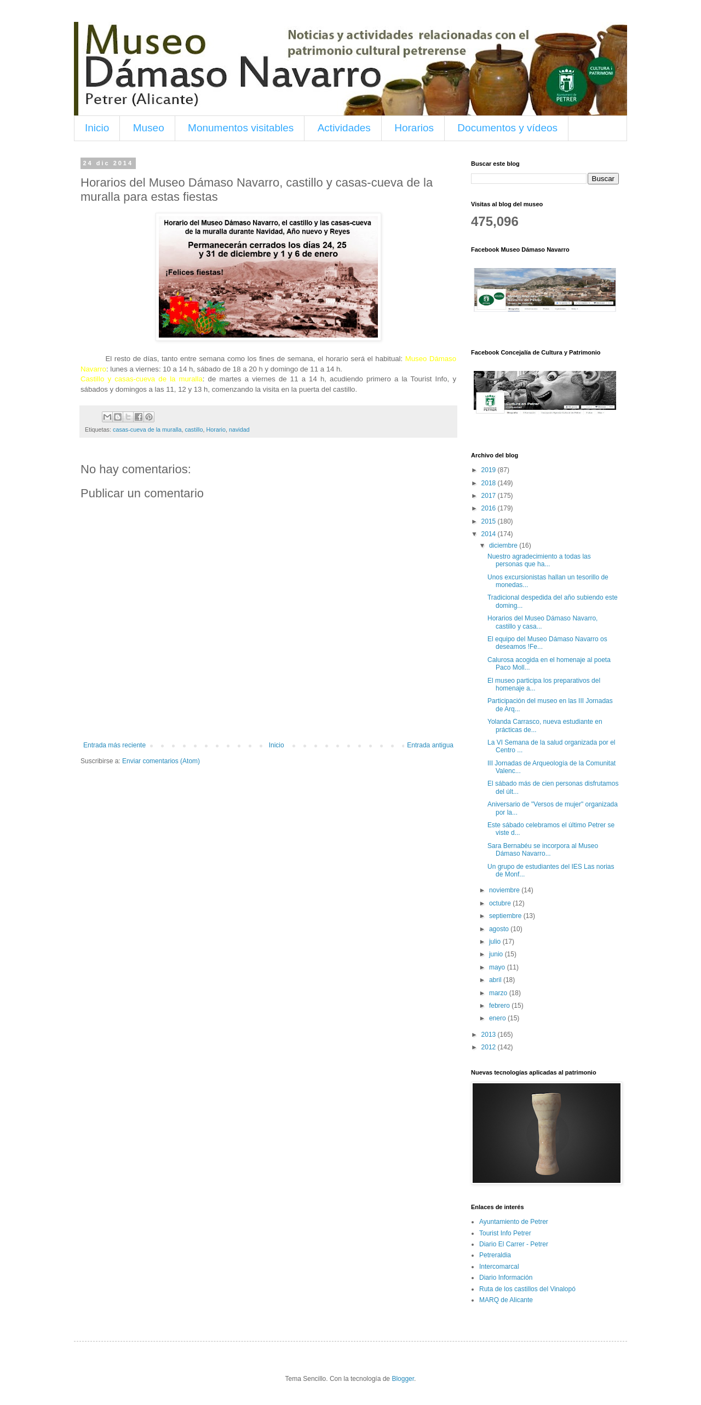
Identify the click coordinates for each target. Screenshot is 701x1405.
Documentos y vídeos (507, 127)
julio (496, 941)
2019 (489, 470)
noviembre (505, 890)
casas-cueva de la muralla (147, 429)
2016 (489, 508)
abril (496, 980)
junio (497, 954)
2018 (489, 483)
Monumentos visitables (241, 127)
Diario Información (505, 1277)
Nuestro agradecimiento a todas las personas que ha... (539, 560)
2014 (489, 534)
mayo (498, 967)
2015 (489, 521)
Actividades (344, 127)
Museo (148, 127)
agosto (499, 929)
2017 (489, 496)
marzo (499, 993)
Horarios (414, 127)
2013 (489, 1034)
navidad (239, 429)
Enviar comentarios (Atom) (161, 761)
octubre (501, 903)
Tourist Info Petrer (505, 1233)
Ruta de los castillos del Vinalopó (527, 1289)
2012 (489, 1047)
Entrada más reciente (114, 745)
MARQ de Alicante (506, 1300)
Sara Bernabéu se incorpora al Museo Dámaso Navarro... (542, 849)
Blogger (403, 1379)
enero (498, 1018)
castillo (194, 429)
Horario (215, 429)
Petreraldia (495, 1255)
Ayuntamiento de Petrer (513, 1222)
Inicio (97, 127)
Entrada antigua (430, 745)
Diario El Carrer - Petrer (513, 1244)
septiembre (506, 916)
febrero (500, 1005)
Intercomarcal (499, 1266)
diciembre (504, 545)
